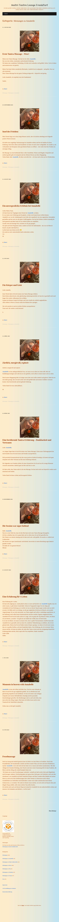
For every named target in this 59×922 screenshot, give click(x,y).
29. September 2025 (7, 105)
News (3, 879)
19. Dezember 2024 (7, 499)
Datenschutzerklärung (7, 891)
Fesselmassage (8, 756)
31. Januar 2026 (6, 27)
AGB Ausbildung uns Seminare (9, 888)
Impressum (4, 885)
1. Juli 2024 (5, 657)
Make (23, 905)
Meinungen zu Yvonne (7, 875)
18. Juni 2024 (5, 729)
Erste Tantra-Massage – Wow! (15, 54)
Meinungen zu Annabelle (13, 93)
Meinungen (4, 93)
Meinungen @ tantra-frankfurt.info (10, 846)
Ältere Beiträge (52, 810)
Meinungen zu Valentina (7, 872)
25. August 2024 (6, 570)
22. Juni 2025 (5, 258)
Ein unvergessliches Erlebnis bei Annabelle (21, 206)
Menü (5, 13)
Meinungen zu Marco (7, 865)
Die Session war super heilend (15, 526)
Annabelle (33, 59)
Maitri (5, 88)
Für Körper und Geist (12, 285)
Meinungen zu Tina (6, 868)
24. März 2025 (6, 413)
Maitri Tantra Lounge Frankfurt (29, 5)
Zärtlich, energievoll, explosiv (15, 363)
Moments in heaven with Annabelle (17, 684)
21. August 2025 (6, 179)
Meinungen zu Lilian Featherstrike (9, 862)
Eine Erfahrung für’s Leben (14, 596)
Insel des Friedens (10, 131)
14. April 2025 (6, 336)
